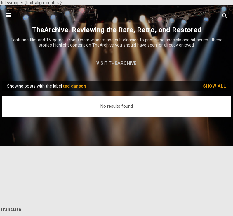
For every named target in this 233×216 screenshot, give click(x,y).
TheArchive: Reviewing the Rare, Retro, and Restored (116, 30)
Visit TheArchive (116, 63)
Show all (214, 86)
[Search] (224, 17)
